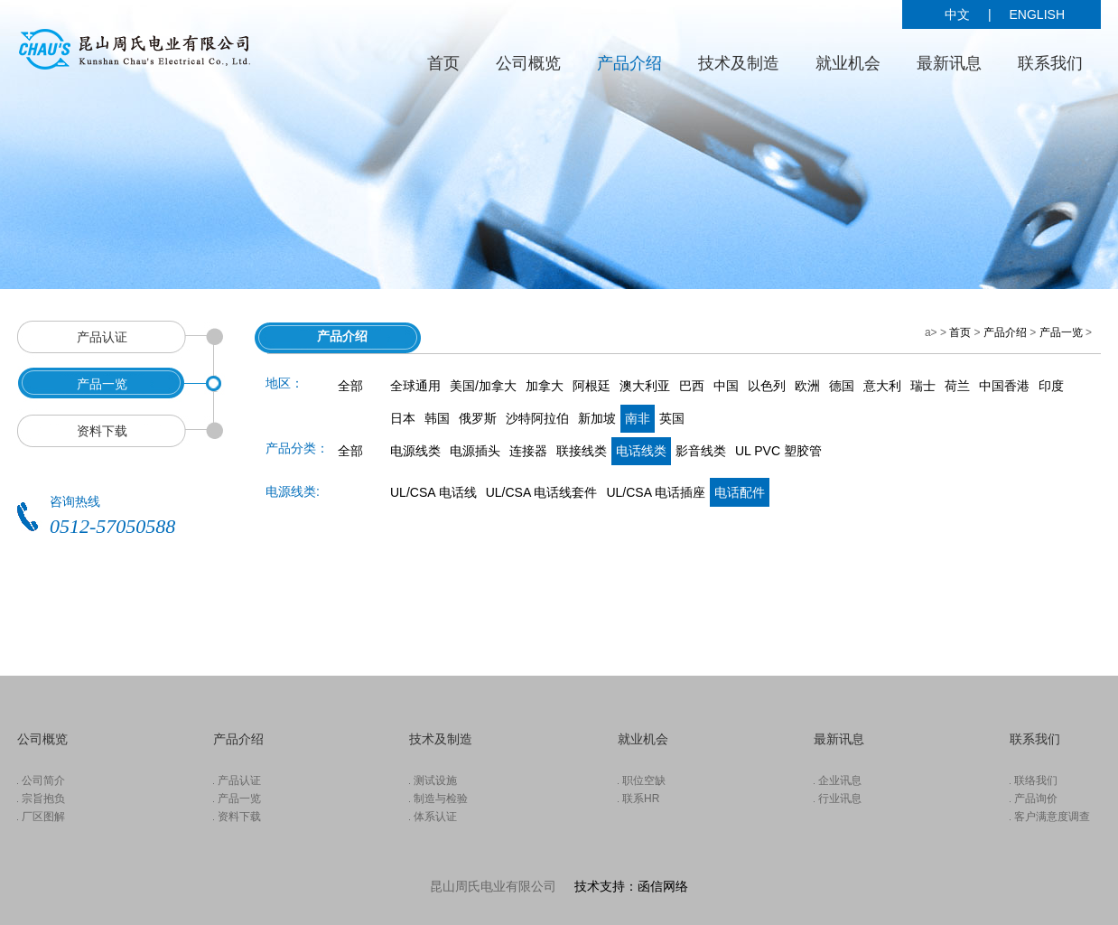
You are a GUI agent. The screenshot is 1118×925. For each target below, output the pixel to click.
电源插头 (475, 451)
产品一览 (1061, 332)
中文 (957, 14)
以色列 (767, 385)
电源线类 (415, 451)
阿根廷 (591, 385)
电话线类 (641, 451)
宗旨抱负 (43, 798)
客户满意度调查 (1052, 816)
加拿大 (545, 385)
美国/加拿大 (483, 385)
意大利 (882, 385)
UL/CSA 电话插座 (655, 492)
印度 (1051, 385)
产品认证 (239, 780)
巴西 (691, 385)
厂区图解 (43, 816)
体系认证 (435, 816)
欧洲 (807, 385)
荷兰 (957, 385)
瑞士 (923, 385)
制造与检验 (441, 798)
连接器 (528, 451)
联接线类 (581, 451)
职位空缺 (644, 780)
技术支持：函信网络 (631, 886)
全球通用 (415, 385)
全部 (350, 385)
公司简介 (43, 780)
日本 (402, 418)
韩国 (437, 418)
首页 (443, 63)
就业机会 (847, 63)
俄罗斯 (478, 418)
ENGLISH (1037, 14)
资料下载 (239, 816)
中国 (726, 385)
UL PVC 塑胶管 (778, 451)
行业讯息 (840, 798)
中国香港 (1004, 385)
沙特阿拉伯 (537, 418)
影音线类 (700, 451)
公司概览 (528, 63)
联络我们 (1035, 780)
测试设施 (435, 780)
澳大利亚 (645, 385)
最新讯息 (949, 63)
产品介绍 (629, 63)
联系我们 (1050, 63)
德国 (841, 385)
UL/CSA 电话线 (433, 492)
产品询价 (1035, 798)
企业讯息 (840, 780)
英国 (672, 418)
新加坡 (597, 418)
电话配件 (739, 492)
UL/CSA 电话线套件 (542, 492)
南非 (637, 418)
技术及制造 (738, 63)
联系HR (640, 798)
